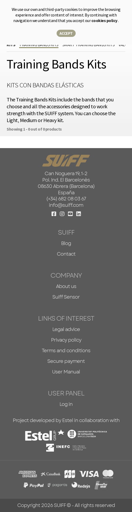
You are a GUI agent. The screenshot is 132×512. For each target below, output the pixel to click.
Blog (66, 243)
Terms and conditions (66, 350)
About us (66, 286)
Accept (66, 33)
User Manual (66, 371)
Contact (66, 254)
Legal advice (66, 329)
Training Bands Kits (38, 44)
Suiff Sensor (66, 297)
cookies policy (104, 20)
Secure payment (66, 361)
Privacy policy (66, 340)
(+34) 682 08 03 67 (66, 198)
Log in (66, 404)
